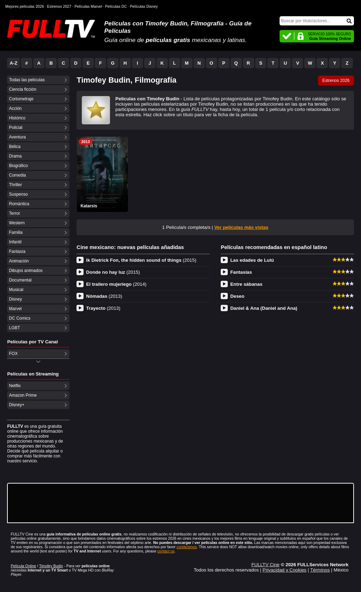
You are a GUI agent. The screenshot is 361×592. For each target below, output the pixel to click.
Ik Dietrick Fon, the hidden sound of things (141, 260)
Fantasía (17, 251)
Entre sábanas (246, 284)
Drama (15, 156)
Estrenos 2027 (59, 6)
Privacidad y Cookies (284, 570)
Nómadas (104, 296)
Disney (15, 299)
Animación (19, 261)
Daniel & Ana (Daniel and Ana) (263, 308)
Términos (320, 570)
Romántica (19, 203)
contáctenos (187, 547)
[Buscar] (317, 20)
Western (16, 222)
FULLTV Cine (265, 564)
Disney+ (16, 404)
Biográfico (18, 165)
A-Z (13, 63)
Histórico (17, 118)
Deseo (237, 296)
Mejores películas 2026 (24, 6)
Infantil (15, 241)
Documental (20, 280)
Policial (15, 127)
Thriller (15, 184)
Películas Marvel (88, 6)
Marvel (15, 308)
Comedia (17, 175)
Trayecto (103, 308)
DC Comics (19, 318)
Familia (16, 232)
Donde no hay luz (113, 272)
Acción (15, 108)
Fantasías (241, 272)
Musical (16, 289)
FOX (13, 353)
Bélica (14, 146)
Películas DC (116, 6)
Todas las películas (26, 79)
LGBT (14, 327)
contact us (166, 551)
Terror (14, 213)
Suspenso (18, 194)
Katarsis (88, 205)
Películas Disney (144, 6)
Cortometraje (21, 98)
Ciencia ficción (22, 89)
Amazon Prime (23, 395)
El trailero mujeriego (116, 284)
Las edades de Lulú (252, 260)
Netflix (14, 385)
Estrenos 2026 (335, 80)
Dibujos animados (25, 270)
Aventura (17, 137)
